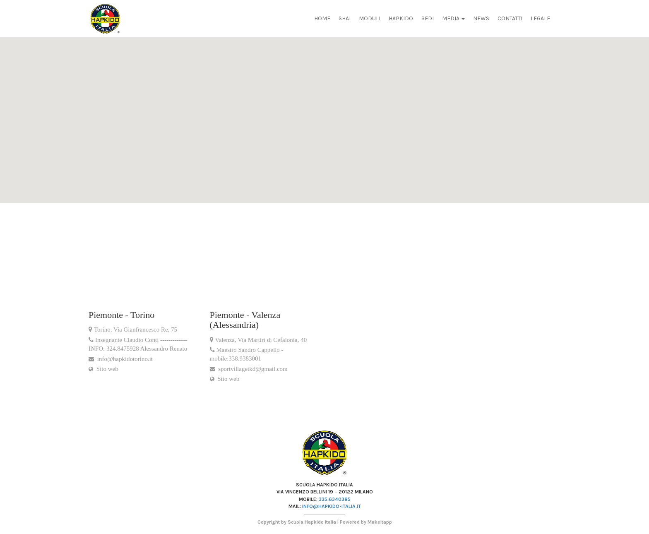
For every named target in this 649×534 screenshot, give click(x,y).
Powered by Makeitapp (366, 522)
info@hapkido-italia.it (331, 506)
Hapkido (401, 18)
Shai (345, 18)
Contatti (510, 18)
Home (322, 18)
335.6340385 (335, 499)
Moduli (369, 18)
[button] (20, 81)
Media (453, 18)
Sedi (427, 18)
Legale (540, 18)
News (481, 18)
